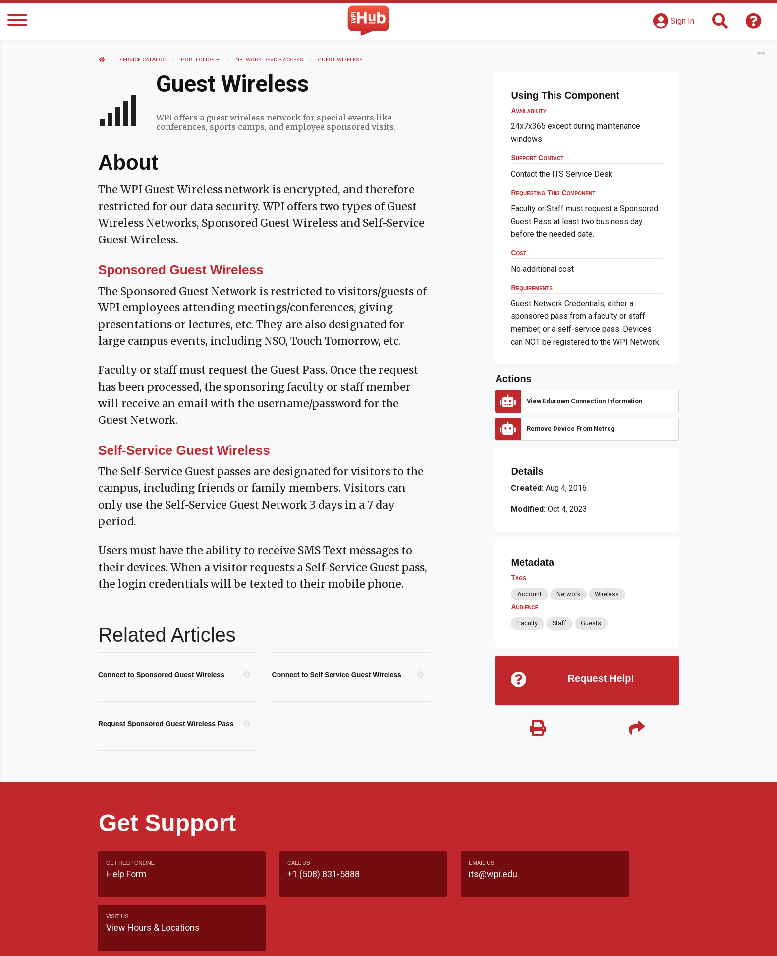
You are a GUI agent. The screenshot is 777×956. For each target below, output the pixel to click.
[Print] (537, 729)
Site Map (480, 938)
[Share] (636, 729)
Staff (559, 623)
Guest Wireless (340, 60)
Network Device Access (270, 60)
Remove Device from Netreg (571, 428)
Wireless (607, 594)
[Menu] (17, 21)
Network (568, 594)
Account (529, 594)
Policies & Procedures (621, 938)
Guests (591, 623)
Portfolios (200, 60)
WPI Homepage (538, 938)
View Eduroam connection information (584, 401)
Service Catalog (143, 60)
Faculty (527, 623)
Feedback (431, 938)
